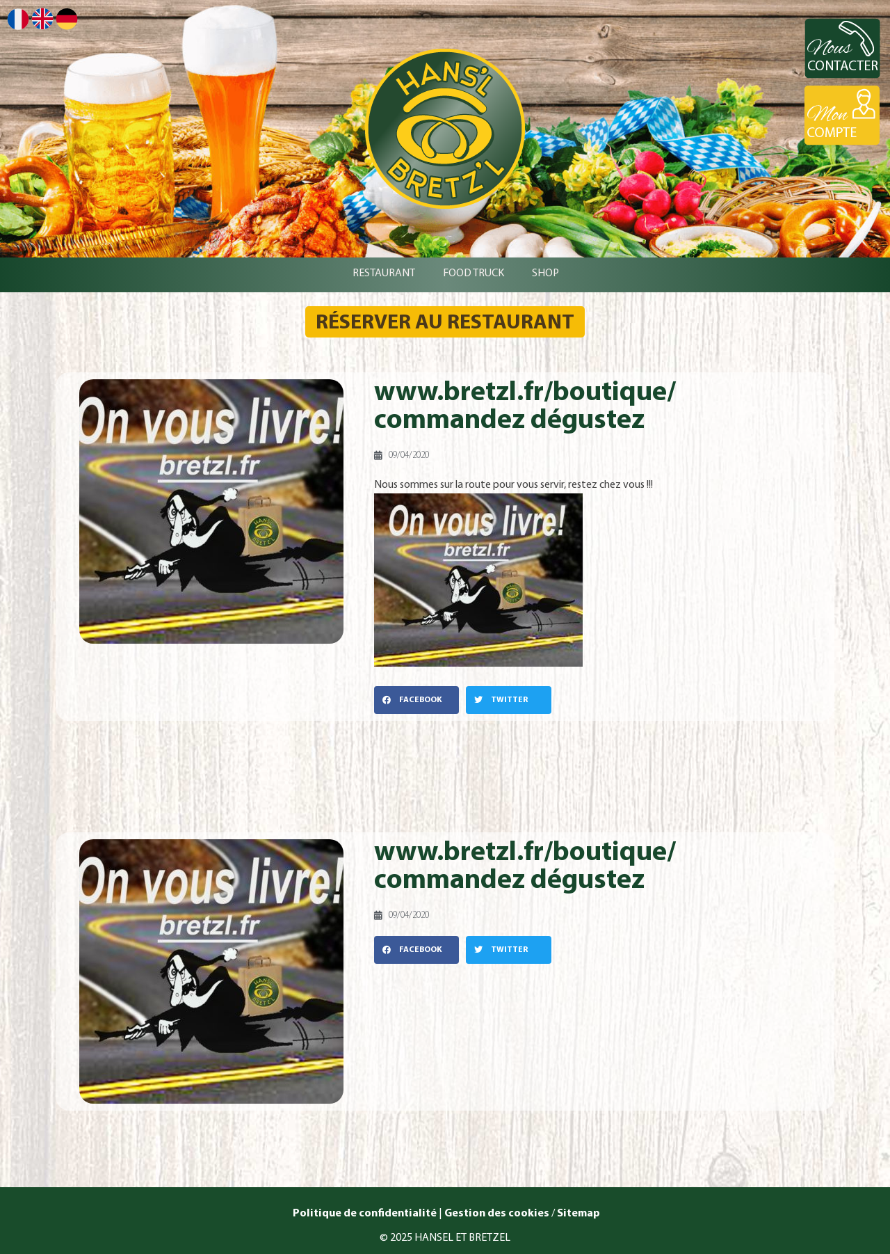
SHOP (545, 273)
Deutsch (67, 19)
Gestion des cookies (496, 1213)
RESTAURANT (384, 273)
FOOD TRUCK (473, 273)
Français (18, 19)
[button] (416, 700)
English (42, 18)
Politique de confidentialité (364, 1213)
